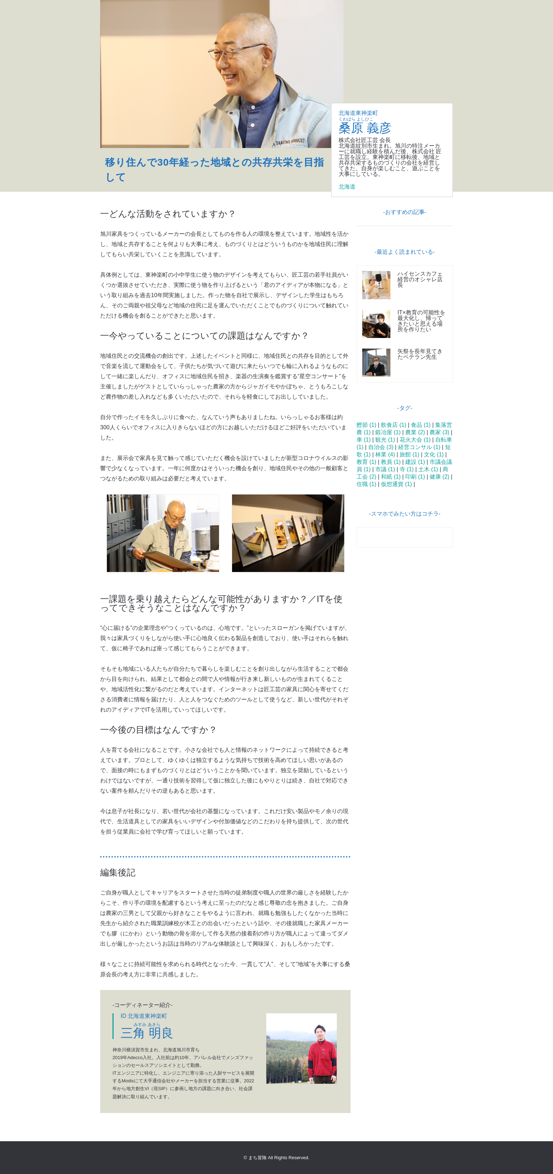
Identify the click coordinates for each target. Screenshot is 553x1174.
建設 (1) (415, 462)
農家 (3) (439, 432)
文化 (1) (434, 454)
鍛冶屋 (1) (388, 432)
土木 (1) (428, 469)
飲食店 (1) (393, 425)
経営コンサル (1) (419, 447)
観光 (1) (385, 440)
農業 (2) (415, 432)
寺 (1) (407, 469)
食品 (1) (421, 425)
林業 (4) (385, 454)
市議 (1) (385, 469)
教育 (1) (366, 462)
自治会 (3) (381, 447)
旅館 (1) (409, 454)
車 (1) (364, 440)
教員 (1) (391, 462)
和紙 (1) (391, 477)
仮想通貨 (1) (396, 484)
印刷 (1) (415, 477)
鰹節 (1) (366, 425)
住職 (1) (366, 484)
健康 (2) (439, 477)
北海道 (347, 187)
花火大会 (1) (415, 440)
